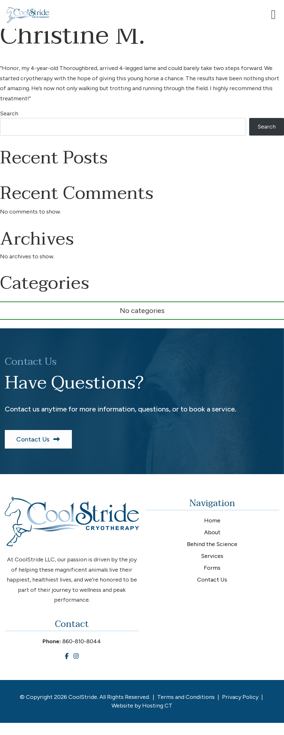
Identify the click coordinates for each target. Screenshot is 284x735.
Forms (212, 567)
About (212, 532)
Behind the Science (212, 544)
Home (212, 520)
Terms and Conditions (186, 696)
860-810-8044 (81, 641)
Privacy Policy (240, 696)
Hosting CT (157, 705)
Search (9, 113)
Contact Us (38, 439)
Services (212, 555)
